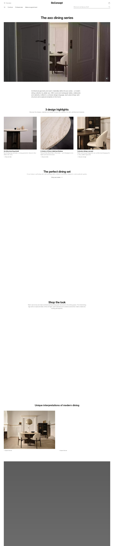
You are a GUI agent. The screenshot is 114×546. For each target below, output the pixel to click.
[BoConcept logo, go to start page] (57, 3)
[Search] (109, 7)
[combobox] (92, 7)
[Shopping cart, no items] (109, 3)
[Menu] (4, 7)
